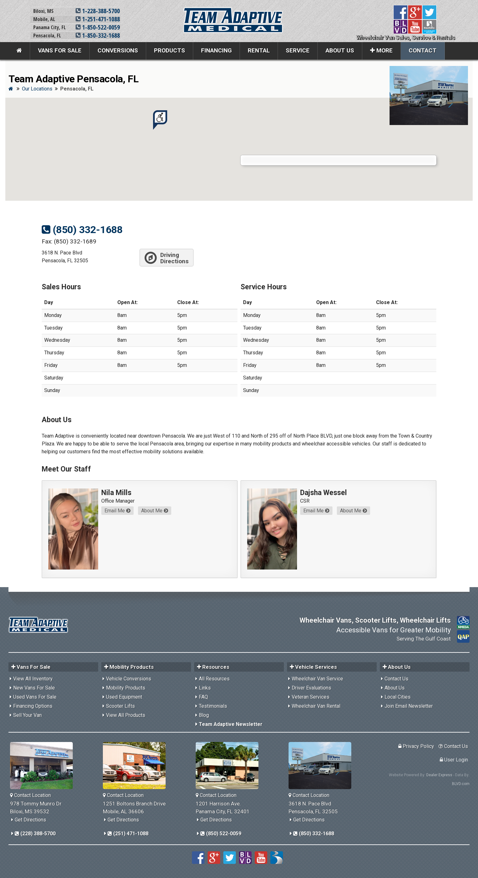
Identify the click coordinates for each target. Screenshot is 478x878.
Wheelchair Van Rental (316, 706)
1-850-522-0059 (98, 27)
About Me (154, 511)
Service (298, 50)
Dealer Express (439, 775)
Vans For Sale (60, 50)
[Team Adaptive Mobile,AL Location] (136, 765)
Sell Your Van (27, 715)
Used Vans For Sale (34, 697)
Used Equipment (124, 697)
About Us (340, 50)
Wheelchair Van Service (317, 679)
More (381, 50)
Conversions (118, 50)
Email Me (117, 511)
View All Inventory (33, 679)
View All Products (125, 715)
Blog (204, 715)
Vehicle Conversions (128, 679)
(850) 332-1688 (82, 230)
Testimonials (213, 706)
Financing (216, 50)
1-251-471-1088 (98, 19)
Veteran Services (310, 697)
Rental (259, 50)
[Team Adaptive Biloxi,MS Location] (43, 765)
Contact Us (396, 679)
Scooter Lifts (120, 706)
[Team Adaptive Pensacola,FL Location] (322, 765)
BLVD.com (461, 784)
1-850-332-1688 (98, 35)
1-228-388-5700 (98, 11)
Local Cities (398, 697)
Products (169, 50)
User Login (454, 760)
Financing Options (32, 706)
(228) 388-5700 (35, 834)
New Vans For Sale (34, 688)
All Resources (214, 679)
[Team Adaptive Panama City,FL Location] (229, 765)
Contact (423, 50)
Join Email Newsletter (409, 706)
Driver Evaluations (311, 688)
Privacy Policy (416, 746)
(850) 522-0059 (220, 834)
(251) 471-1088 (128, 834)
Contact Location (30, 795)
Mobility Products (125, 688)
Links (205, 688)
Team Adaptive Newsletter (231, 724)
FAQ (203, 697)
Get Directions (30, 820)
